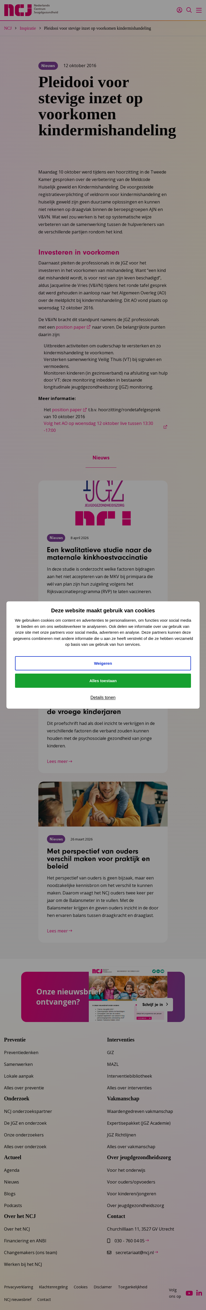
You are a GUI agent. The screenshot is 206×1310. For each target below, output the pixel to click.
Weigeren (103, 663)
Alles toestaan (103, 680)
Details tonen (102, 697)
